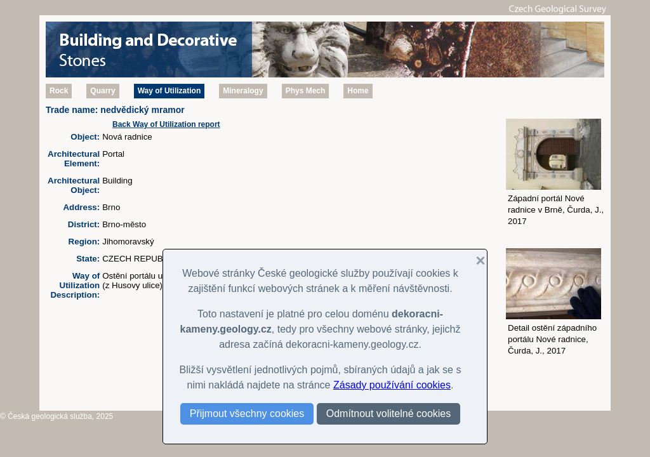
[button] (475, 261)
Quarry (102, 90)
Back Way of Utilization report (166, 124)
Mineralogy (243, 90)
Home (357, 90)
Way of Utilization (169, 90)
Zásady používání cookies (392, 385)
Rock (59, 90)
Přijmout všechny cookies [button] (247, 413)
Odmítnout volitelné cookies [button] (388, 413)
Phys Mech (306, 90)
